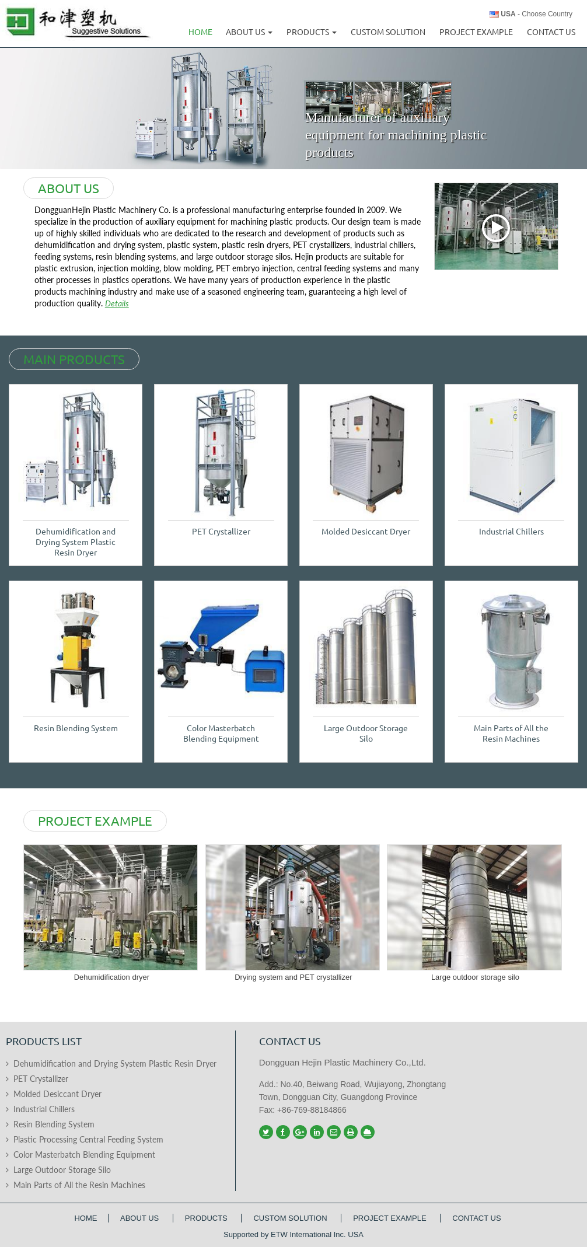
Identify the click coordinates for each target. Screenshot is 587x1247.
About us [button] (249, 32)
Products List (44, 1041)
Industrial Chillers (511, 531)
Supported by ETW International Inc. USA (293, 1234)
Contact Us (551, 32)
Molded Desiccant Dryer (366, 531)
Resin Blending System (76, 728)
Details (117, 303)
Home (200, 32)
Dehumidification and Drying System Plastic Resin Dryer (76, 542)
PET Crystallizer (221, 531)
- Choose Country (536, 14)
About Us (140, 1218)
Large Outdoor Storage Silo (366, 733)
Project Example (476, 32)
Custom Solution (388, 32)
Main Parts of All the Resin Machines (511, 733)
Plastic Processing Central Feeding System (88, 1139)
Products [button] (311, 32)
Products (207, 1218)
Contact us (290, 1041)
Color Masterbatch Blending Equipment (221, 733)
